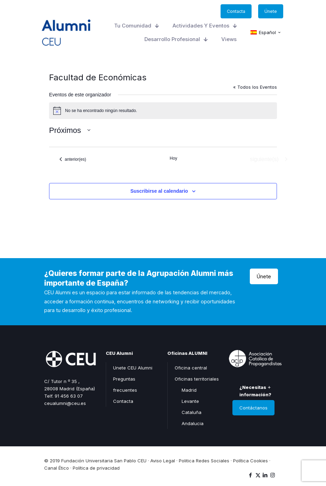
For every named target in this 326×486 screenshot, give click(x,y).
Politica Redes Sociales (204, 460)
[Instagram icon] (272, 475)
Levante (190, 401)
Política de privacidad (96, 468)
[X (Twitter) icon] (258, 475)
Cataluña (191, 412)
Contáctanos (253, 408)
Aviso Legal (162, 460)
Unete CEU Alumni (132, 368)
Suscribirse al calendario (159, 191)
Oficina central (191, 368)
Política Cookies (250, 460)
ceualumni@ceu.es (65, 403)
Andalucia (193, 423)
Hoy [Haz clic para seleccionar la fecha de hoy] (173, 158)
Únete (264, 276)
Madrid (189, 390)
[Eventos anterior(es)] (72, 159)
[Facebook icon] (250, 475)
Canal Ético (56, 468)
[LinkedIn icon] (265, 475)
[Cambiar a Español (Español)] (265, 33)
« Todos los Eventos (255, 87)
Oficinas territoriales (197, 379)
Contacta (123, 401)
